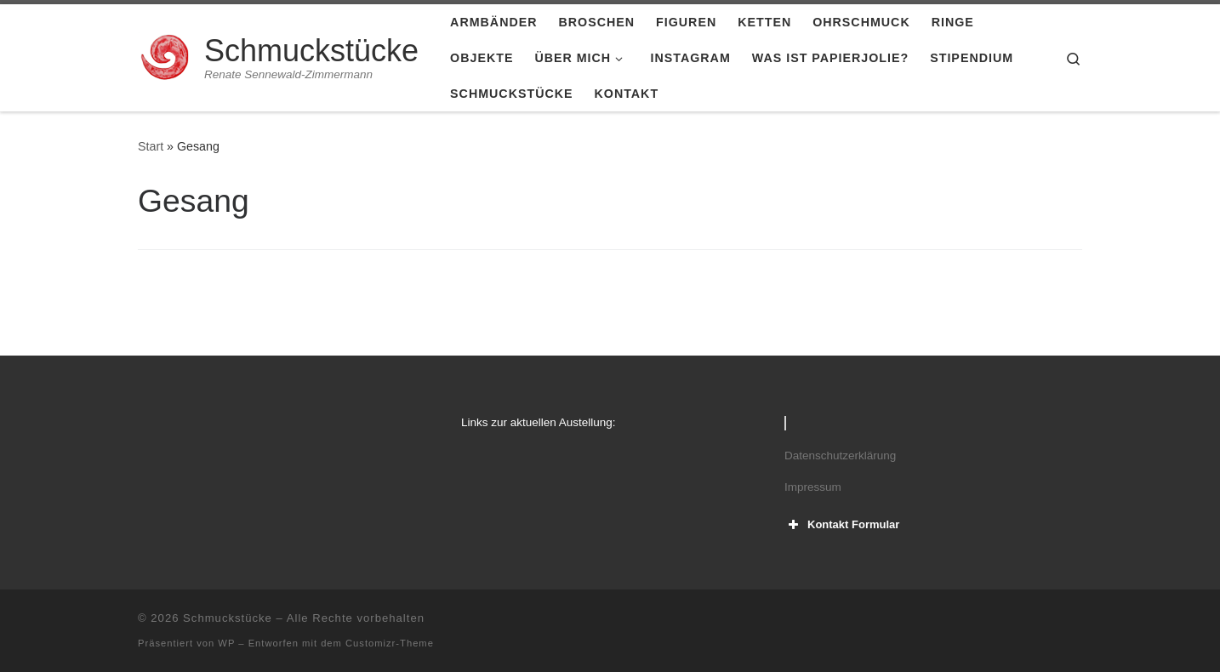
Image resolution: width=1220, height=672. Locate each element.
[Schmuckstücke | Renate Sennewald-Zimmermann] (168, 55)
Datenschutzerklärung (840, 455)
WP (226, 643)
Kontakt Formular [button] (841, 524)
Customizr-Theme (389, 643)
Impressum (812, 487)
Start (150, 146)
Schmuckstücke (227, 618)
